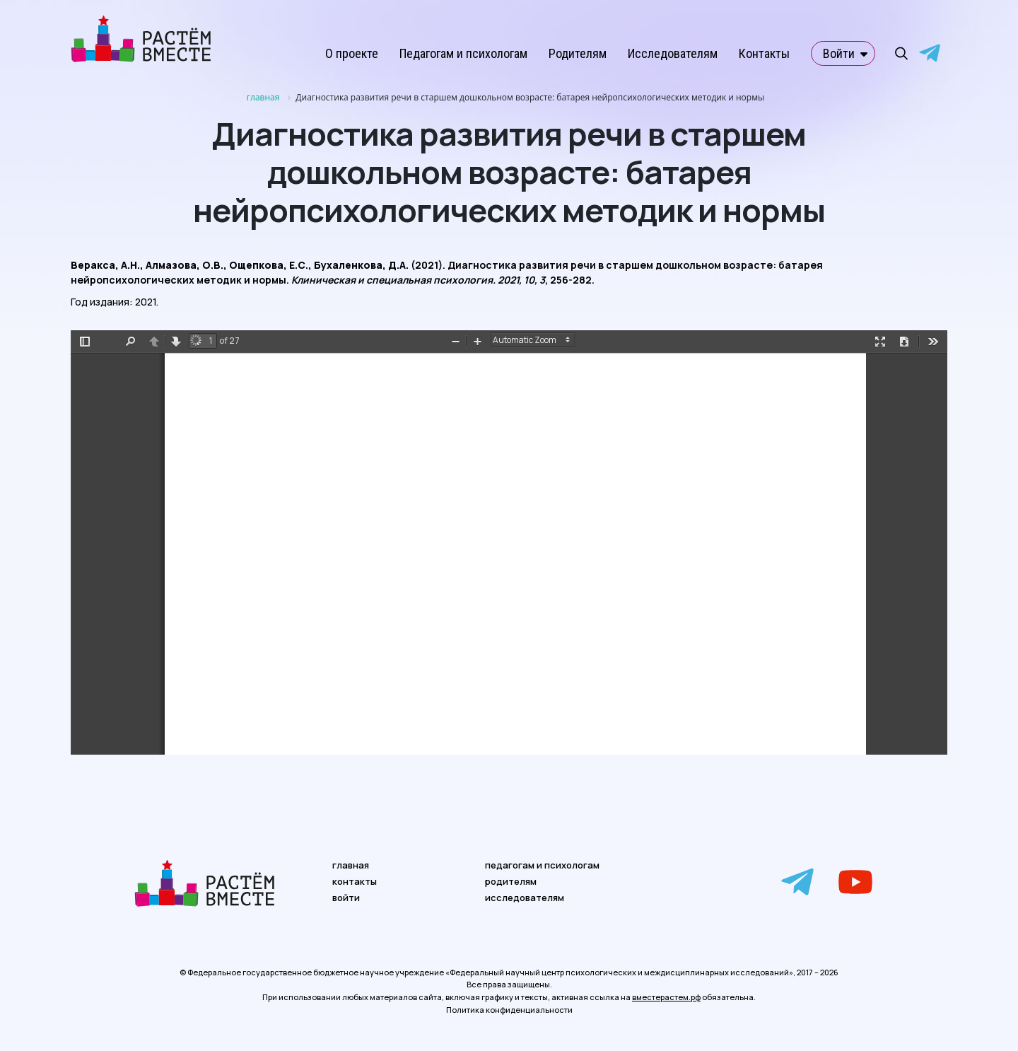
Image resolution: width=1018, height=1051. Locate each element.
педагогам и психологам (542, 865)
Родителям (578, 53)
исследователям (524, 897)
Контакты (764, 53)
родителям (511, 881)
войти (346, 897)
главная (350, 865)
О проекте (351, 53)
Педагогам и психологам (463, 53)
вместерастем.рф (666, 997)
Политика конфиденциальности (509, 1009)
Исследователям (673, 53)
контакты (354, 881)
